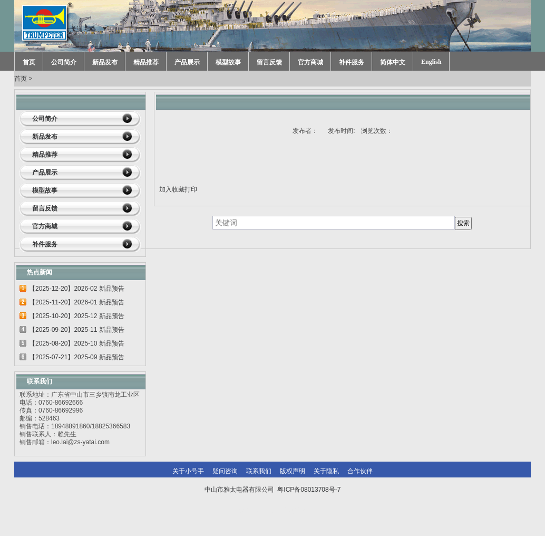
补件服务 (351, 62)
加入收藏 (171, 189)
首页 (29, 62)
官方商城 (310, 62)
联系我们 (258, 471)
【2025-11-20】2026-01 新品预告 (76, 302)
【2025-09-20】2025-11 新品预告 (76, 329)
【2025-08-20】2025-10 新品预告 (76, 343)
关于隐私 (326, 471)
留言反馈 (269, 62)
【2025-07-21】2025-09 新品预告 (76, 357)
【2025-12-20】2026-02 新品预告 (76, 288)
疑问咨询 (225, 471)
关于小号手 (188, 471)
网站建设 (294, 510)
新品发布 (105, 62)
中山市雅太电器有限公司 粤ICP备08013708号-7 (273, 489)
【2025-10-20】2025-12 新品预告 (76, 316)
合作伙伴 (360, 471)
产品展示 (187, 62)
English (431, 61)
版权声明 (292, 471)
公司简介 (63, 62)
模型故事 (228, 62)
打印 (190, 189)
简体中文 (392, 62)
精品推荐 (146, 62)
